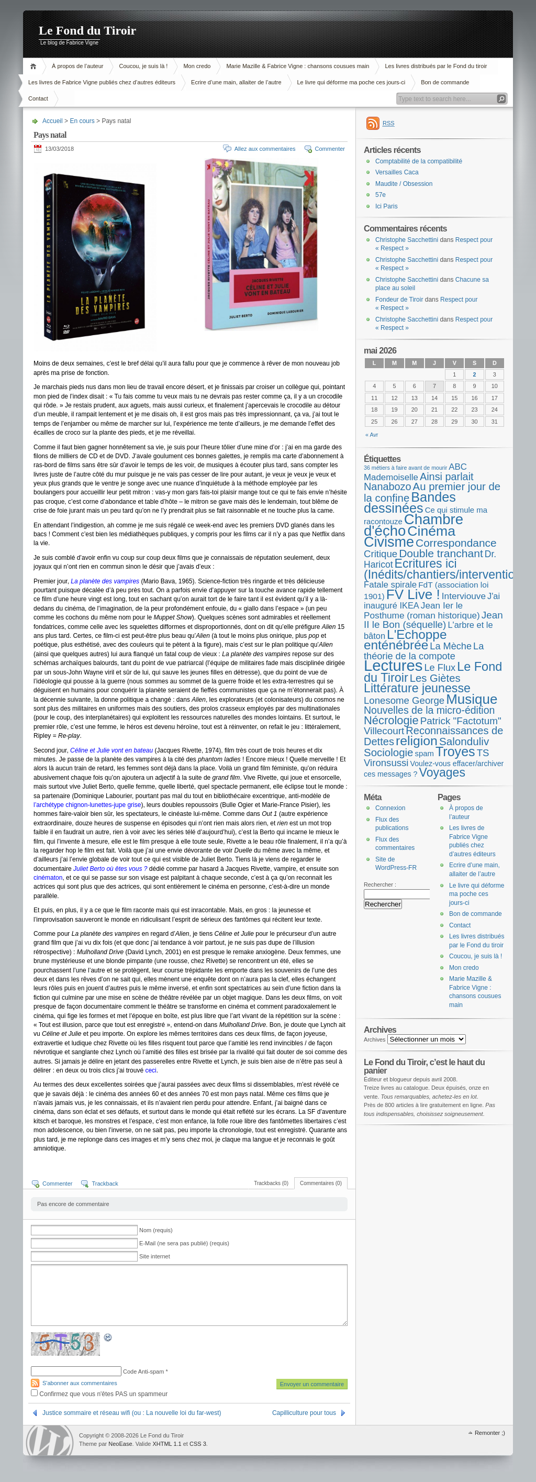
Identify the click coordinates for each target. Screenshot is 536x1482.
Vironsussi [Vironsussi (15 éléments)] (386, 762)
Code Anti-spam (143, 1371)
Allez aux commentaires (265, 149)
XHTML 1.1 (166, 1444)
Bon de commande (445, 82)
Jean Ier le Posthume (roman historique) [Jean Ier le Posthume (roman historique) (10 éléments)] (422, 610)
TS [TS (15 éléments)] (483, 752)
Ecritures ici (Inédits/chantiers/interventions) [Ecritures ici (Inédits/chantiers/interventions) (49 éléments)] (447, 569)
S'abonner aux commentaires (79, 1383)
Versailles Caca (397, 172)
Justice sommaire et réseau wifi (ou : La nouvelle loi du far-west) (131, 1413)
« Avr (371, 435)
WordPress (50, 1440)
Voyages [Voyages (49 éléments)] (442, 772)
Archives (375, 1039)
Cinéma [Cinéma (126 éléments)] (431, 531)
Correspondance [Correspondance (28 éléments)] (456, 543)
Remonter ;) (490, 1433)
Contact (38, 98)
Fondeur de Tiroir (399, 299)
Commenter (330, 149)
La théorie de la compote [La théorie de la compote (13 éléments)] (424, 651)
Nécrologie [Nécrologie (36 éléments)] (391, 720)
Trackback (105, 1183)
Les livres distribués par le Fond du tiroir (436, 66)
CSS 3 (197, 1444)
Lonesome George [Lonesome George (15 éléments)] (404, 700)
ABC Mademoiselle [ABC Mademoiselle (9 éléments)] (415, 472)
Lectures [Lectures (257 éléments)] (393, 665)
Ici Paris (386, 206)
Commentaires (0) (321, 1183)
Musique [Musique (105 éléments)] (471, 699)
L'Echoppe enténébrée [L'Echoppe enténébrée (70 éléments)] (405, 639)
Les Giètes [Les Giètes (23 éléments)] (435, 678)
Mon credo (196, 66)
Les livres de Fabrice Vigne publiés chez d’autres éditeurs (101, 82)
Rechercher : (380, 884)
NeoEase (120, 1444)
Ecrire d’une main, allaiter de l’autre (236, 82)
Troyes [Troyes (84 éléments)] (455, 751)
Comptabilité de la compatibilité (418, 161)
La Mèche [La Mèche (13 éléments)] (451, 646)
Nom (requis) (156, 1230)
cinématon (48, 877)
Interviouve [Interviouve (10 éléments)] (464, 596)
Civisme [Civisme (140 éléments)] (389, 542)
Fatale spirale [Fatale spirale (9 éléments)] (390, 585)
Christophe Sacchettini (406, 240)
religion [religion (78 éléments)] (417, 741)
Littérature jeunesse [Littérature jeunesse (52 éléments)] (417, 688)
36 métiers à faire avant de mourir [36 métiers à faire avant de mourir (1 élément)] (405, 467)
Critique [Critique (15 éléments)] (380, 553)
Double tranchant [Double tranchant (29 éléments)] (441, 553)
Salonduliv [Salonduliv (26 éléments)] (464, 741)
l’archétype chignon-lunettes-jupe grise (87, 805)
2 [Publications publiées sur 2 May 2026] (474, 374)
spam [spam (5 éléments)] (424, 753)
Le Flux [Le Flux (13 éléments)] (440, 667)
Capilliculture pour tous (304, 1413)
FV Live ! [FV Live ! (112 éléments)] (413, 594)
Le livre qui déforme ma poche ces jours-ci (351, 82)
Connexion (390, 808)
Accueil (35, 66)
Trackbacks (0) (271, 1183)
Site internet (154, 1256)
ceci (150, 1070)
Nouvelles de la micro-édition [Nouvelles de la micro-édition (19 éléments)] (429, 710)
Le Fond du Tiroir (87, 30)
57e (380, 194)
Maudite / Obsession (403, 183)
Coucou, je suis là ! (143, 66)
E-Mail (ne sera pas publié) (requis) (184, 1243)
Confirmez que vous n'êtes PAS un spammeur (99, 1394)
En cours (82, 121)
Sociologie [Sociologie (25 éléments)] (388, 752)
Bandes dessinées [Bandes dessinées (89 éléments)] (410, 503)
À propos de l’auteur (77, 66)
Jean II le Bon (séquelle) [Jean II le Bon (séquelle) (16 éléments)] (433, 620)
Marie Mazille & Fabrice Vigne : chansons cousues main (297, 66)
